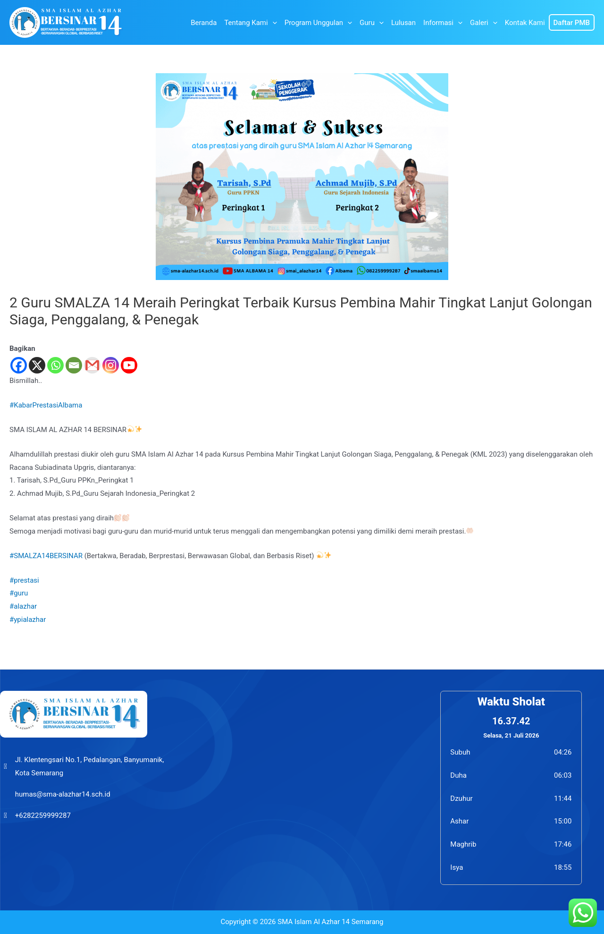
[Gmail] (92, 365)
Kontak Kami (525, 22)
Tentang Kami (250, 22)
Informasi (442, 22)
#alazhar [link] (23, 606)
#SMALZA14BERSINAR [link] (46, 556)
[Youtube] (129, 365)
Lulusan (403, 22)
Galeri (483, 22)
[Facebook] (18, 365)
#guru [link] (18, 593)
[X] (37, 365)
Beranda (204, 22)
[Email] (74, 365)
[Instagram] (110, 365)
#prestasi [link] (24, 580)
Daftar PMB (572, 22)
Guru (372, 22)
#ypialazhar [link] (27, 619)
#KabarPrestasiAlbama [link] (45, 405)
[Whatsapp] (55, 365)
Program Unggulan (318, 22)
